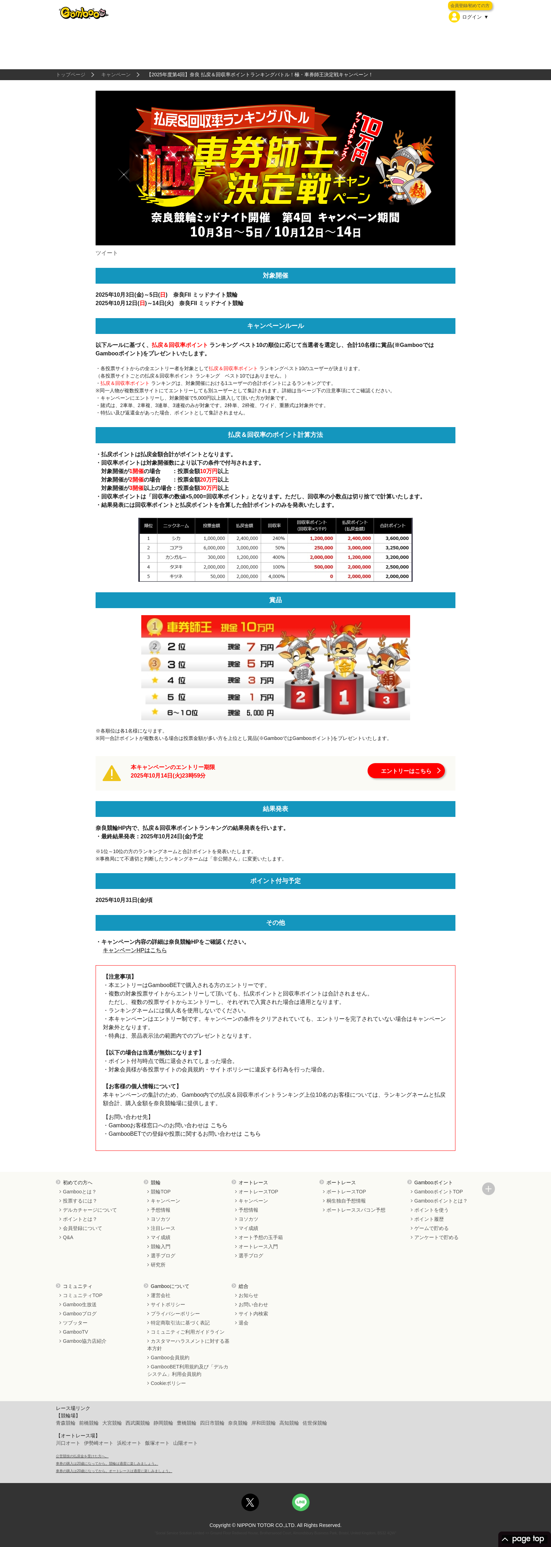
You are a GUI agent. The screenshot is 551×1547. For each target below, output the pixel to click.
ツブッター (75, 1323)
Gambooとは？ (80, 1191)
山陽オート (185, 1443)
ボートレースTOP (346, 1191)
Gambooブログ (80, 1313)
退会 (243, 1323)
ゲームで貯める (431, 1228)
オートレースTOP (258, 1191)
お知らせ (248, 1295)
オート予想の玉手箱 (261, 1237)
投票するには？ (80, 1201)
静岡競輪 (163, 1423)
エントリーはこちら (406, 771)
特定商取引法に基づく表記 (180, 1323)
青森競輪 (66, 1423)
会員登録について (82, 1228)
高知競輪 (289, 1423)
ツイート (107, 253)
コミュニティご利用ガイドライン (188, 1332)
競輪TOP (161, 1191)
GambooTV (75, 1332)
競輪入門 (160, 1246)
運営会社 (160, 1295)
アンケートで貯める (436, 1237)
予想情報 (160, 1210)
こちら (218, 1125)
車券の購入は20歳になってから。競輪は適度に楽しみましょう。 (107, 1463)
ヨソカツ (160, 1219)
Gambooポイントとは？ (441, 1201)
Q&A (68, 1237)
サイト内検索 (253, 1313)
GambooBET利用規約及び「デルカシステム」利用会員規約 (187, 1370)
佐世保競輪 (315, 1423)
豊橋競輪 (186, 1423)
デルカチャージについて (90, 1210)
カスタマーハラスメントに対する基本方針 (188, 1344)
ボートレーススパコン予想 (355, 1210)
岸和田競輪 (263, 1423)
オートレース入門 (258, 1246)
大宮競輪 (112, 1423)
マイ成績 (160, 1237)
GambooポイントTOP (438, 1191)
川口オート (68, 1443)
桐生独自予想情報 (346, 1201)
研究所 (158, 1265)
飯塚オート (157, 1443)
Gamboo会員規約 (170, 1357)
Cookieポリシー (168, 1383)
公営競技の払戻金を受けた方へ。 (82, 1456)
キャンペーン (116, 74)
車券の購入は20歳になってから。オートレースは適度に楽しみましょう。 (114, 1471)
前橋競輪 (89, 1423)
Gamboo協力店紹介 (84, 1341)
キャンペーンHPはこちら (135, 950)
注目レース (163, 1228)
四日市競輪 (212, 1423)
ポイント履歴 (429, 1219)
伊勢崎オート (99, 1443)
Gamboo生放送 (80, 1304)
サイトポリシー (168, 1304)
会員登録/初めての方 (470, 5)
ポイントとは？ (80, 1219)
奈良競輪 (238, 1423)
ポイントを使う (431, 1210)
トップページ (70, 74)
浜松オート (129, 1443)
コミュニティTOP (83, 1295)
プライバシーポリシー (175, 1313)
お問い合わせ (253, 1304)
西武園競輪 (137, 1423)
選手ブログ (163, 1255)
